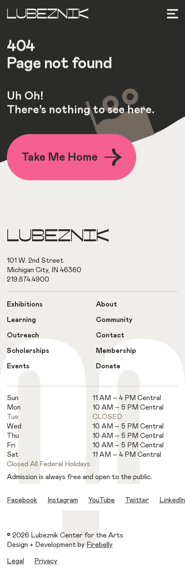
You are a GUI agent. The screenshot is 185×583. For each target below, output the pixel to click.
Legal (15, 561)
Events (18, 366)
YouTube (101, 500)
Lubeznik (48, 15)
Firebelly (100, 544)
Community (114, 319)
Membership (116, 350)
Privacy (45, 561)
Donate (108, 366)
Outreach (23, 335)
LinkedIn (172, 500)
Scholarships (28, 350)
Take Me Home (71, 158)
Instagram (63, 500)
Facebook (22, 500)
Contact (110, 335)
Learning (21, 319)
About (106, 304)
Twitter (137, 500)
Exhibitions (25, 304)
